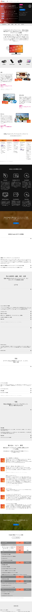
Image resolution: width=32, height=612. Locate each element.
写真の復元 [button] (2, 435)
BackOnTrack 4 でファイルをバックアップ (7, 595)
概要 (9, 24)
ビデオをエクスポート (5, 558)
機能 (15, 24)
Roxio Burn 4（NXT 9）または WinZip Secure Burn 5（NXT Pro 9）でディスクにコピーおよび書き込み (14, 583)
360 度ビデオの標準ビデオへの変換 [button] (6, 317)
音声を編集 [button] (2, 390)
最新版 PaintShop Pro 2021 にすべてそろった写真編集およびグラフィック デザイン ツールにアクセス (14, 574)
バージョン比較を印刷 (16, 537)
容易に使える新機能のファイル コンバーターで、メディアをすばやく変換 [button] (12, 265)
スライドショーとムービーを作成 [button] (6, 437)
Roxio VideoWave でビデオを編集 (6, 554)
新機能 (12, 24)
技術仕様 (22, 24)
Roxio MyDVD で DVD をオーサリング (6, 585)
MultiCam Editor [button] (3, 350)
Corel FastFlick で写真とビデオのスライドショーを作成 (9, 568)
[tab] (16, 248)
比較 (18, 24)
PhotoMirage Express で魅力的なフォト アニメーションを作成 (9, 572)
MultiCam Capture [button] (3, 344)
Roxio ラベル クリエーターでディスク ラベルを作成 (8, 587)
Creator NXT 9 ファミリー (4, 3)
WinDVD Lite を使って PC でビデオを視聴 (7, 560)
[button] (8, 1)
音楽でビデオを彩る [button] (4, 313)
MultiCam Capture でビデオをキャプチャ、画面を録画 (8, 556)
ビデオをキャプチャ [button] (4, 311)
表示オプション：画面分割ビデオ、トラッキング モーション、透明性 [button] (11, 315)
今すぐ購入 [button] (16, 223)
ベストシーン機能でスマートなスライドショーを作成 (8, 570)
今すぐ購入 (22, 9)
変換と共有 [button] (2, 319)
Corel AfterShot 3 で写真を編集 (6, 566)
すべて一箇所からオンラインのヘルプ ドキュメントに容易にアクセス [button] (11, 267)
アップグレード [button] (22, 14)
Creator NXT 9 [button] (4, 24)
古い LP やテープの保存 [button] (4, 392)
